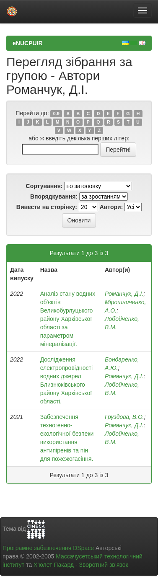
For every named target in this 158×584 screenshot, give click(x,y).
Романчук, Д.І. (124, 293)
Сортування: (44, 186)
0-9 (56, 113)
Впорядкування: (54, 196)
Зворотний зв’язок (103, 564)
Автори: (111, 207)
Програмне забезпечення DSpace (48, 548)
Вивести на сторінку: (46, 207)
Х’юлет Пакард (54, 564)
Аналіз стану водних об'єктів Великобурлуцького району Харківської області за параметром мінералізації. (68, 318)
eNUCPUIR (28, 43)
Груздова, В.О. (124, 416)
